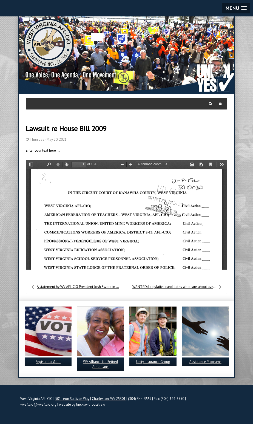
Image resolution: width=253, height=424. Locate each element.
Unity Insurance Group (153, 361)
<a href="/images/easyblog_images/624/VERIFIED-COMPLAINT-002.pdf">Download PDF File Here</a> (126, 215)
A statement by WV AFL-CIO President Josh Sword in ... (75, 287)
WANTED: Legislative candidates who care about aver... (176, 287)
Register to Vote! (48, 361)
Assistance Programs (205, 361)
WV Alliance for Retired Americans (100, 364)
